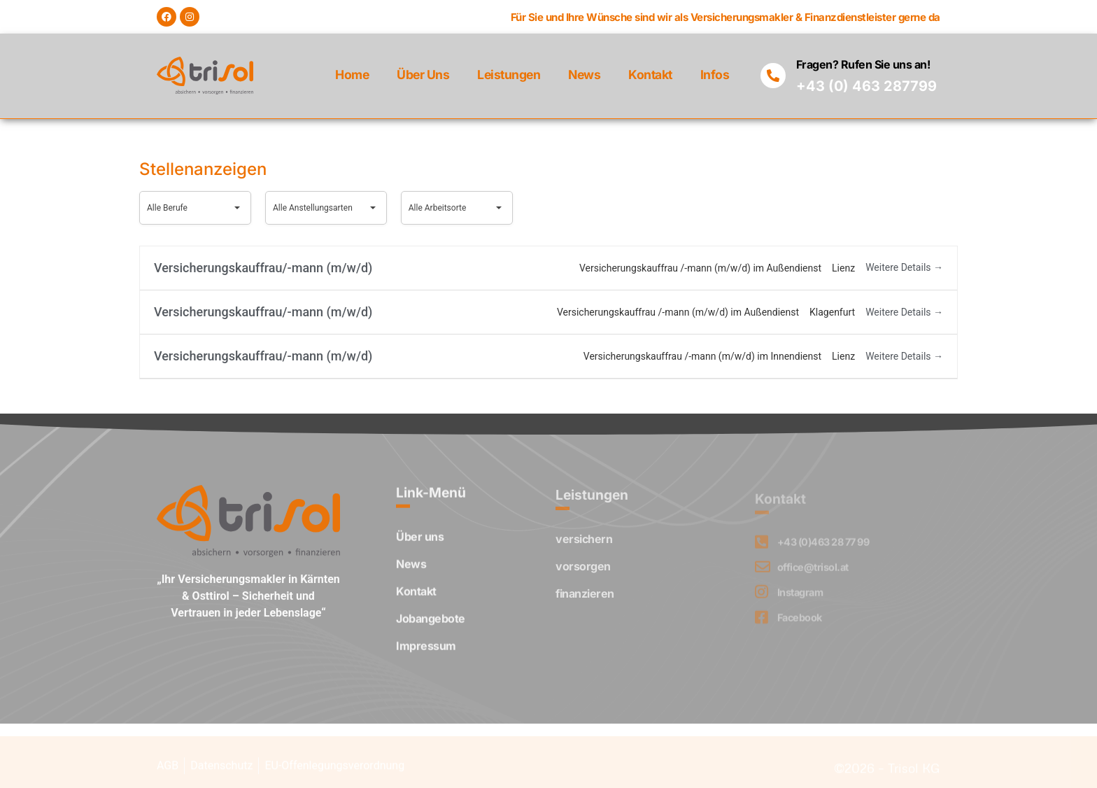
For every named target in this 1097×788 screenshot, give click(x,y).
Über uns (423, 74)
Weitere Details (904, 267)
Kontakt (650, 74)
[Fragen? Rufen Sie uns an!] (773, 75)
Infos (715, 74)
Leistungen (508, 74)
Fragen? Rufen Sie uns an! (863, 64)
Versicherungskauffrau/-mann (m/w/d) (263, 267)
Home (352, 74)
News (584, 74)
